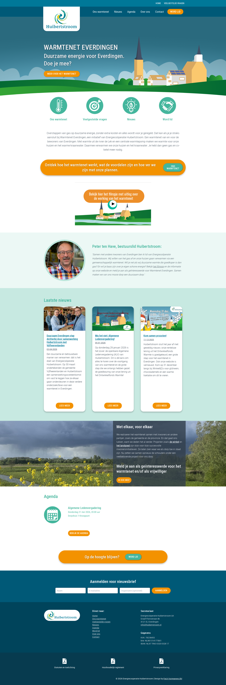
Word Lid (133, 556)
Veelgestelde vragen (174, 3)
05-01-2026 (100, 342)
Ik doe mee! (124, 480)
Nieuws (118, 11)
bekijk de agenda (79, 533)
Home (158, 3)
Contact (159, 11)
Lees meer (64, 405)
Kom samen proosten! (155, 335)
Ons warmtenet (101, 11)
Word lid (175, 11)
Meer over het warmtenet (61, 73)
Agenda (131, 11)
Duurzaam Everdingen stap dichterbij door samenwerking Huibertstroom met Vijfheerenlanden (62, 340)
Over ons (145, 11)
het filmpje (158, 266)
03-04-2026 (52, 349)
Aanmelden (161, 590)
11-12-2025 (149, 339)
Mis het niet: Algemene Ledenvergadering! (107, 337)
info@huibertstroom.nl (151, 624)
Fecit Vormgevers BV (172, 678)
